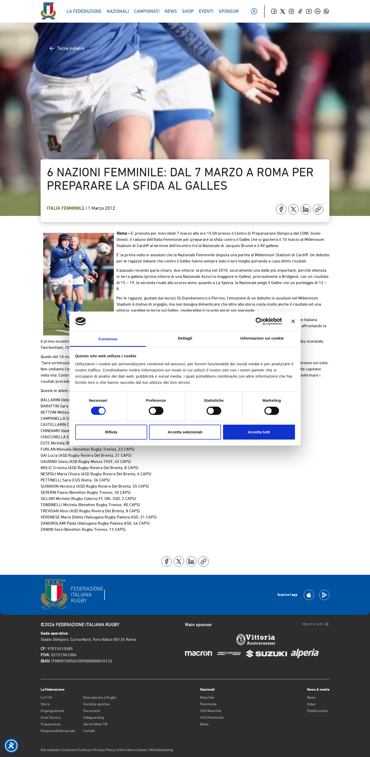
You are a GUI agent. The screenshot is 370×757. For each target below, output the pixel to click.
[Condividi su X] (293, 209)
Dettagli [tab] (185, 338)
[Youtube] (309, 11)
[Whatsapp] (326, 11)
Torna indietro (67, 48)
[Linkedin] (317, 11)
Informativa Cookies (132, 750)
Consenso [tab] (107, 339)
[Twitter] (283, 11)
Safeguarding (93, 717)
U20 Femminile (212, 717)
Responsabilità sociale (58, 731)
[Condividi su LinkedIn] (306, 209)
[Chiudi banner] (293, 321)
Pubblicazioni (317, 711)
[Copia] (318, 209)
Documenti (91, 711)
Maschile (207, 697)
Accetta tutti (259, 432)
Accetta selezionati (185, 432)
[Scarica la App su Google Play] (324, 595)
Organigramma (52, 711)
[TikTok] (300, 11)
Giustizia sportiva (96, 704)
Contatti (89, 731)
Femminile (208, 704)
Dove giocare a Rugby (99, 697)
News (204, 724)
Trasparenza (50, 724)
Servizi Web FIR (95, 724)
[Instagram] (291, 11)
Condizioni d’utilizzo (76, 750)
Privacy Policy (104, 750)
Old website (50, 750)
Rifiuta (111, 432)
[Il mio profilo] (254, 11)
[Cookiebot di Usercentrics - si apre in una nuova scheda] (259, 321)
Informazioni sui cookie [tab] (262, 338)
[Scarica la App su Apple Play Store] (309, 595)
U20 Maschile (210, 711)
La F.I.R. (47, 697)
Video (311, 704)
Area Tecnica (51, 717)
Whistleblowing (161, 750)
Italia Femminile (66, 208)
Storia (45, 704)
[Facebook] (274, 11)
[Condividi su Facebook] (281, 209)
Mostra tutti (315, 624)
